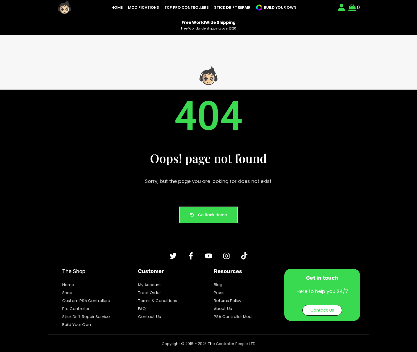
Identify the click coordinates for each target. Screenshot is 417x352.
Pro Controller (75, 308)
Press (219, 292)
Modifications (143, 7)
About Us (223, 308)
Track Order (149, 292)
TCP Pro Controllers (186, 7)
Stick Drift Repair (232, 7)
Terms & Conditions (157, 300)
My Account (149, 284)
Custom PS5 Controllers (86, 300)
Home (117, 7)
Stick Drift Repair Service (86, 316)
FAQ (142, 308)
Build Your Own (276, 7)
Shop (67, 292)
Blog (218, 284)
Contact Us (149, 316)
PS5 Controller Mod (233, 316)
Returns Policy (227, 300)
